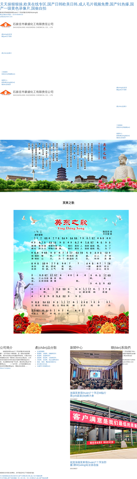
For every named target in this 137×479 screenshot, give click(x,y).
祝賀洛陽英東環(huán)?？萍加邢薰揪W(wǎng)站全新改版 (88, 463)
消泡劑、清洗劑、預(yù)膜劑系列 (48, 360)
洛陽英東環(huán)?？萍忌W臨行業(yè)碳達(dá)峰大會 (88, 394)
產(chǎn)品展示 (7, 53)
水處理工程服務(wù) (43, 366)
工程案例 (4, 72)
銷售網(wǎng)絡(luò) (8, 82)
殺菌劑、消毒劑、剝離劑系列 (46, 353)
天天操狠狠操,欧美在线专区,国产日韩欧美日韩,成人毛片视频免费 (21, 476)
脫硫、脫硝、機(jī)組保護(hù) (46, 362)
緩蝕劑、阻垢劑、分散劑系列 (46, 358)
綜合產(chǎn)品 (42, 364)
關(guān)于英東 (7, 36)
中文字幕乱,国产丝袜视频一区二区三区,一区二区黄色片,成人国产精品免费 (24, 478)
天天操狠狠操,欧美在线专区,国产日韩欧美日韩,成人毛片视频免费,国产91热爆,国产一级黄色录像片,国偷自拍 (67, 6)
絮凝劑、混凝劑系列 (43, 355)
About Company (5, 368)
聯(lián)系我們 (6, 84)
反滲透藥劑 (40, 351)
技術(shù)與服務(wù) (8, 74)
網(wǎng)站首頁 (7, 34)
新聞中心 (4, 80)
